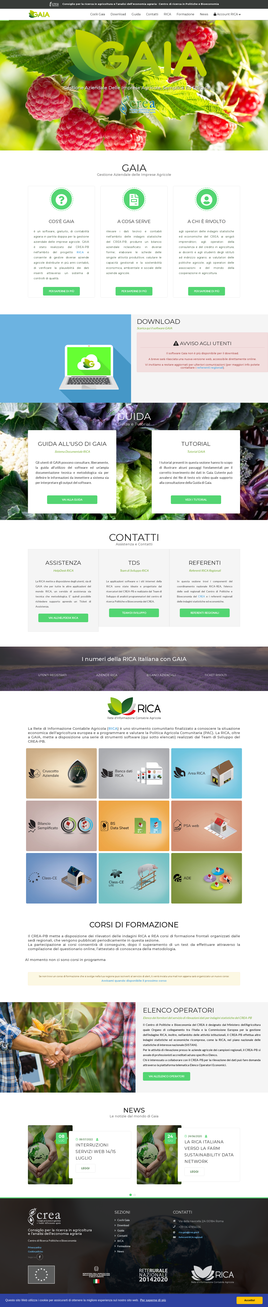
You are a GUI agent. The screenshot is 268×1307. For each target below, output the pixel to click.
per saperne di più (61, 291)
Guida (136, 14)
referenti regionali (210, 367)
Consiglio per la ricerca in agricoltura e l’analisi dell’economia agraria (103, 3)
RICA (167, 14)
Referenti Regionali (204, 612)
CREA (201, 596)
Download (118, 14)
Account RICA (226, 14)
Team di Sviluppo (134, 612)
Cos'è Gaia (97, 14)
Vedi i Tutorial (196, 499)
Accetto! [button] (249, 1300)
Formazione (185, 14)
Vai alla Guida (72, 499)
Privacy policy (34, 1247)
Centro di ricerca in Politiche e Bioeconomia (189, 3)
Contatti (152, 14)
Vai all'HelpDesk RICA (63, 617)
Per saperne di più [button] (153, 1300)
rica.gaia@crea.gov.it (189, 1232)
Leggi (85, 1168)
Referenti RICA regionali (190, 1237)
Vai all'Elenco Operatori (166, 1076)
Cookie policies (35, 1251)
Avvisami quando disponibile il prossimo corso (134, 980)
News (204, 14)
